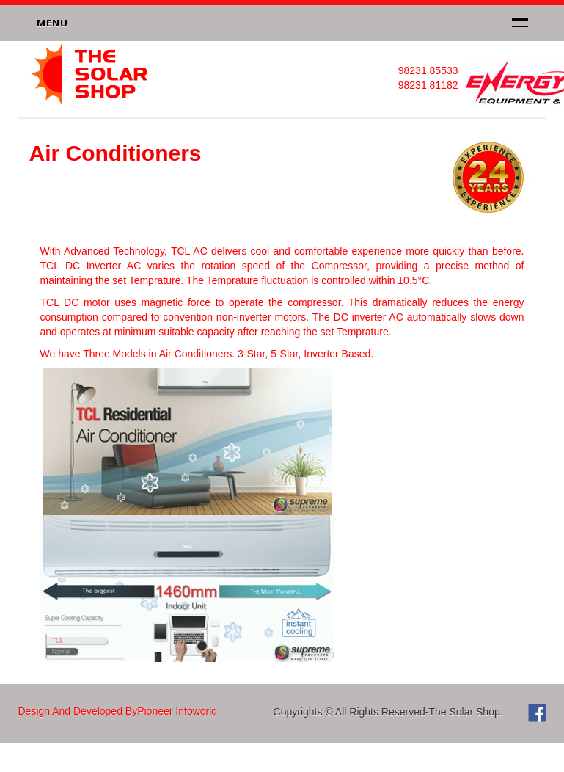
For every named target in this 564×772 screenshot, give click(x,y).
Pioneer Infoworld (177, 711)
